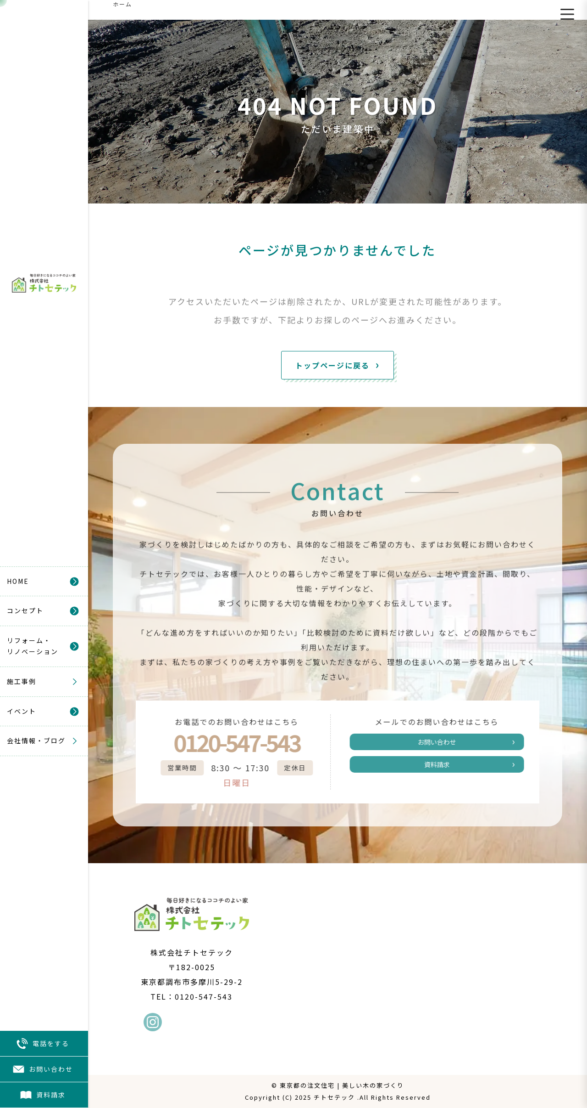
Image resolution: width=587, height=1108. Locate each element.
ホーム (122, 4)
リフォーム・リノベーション (32, 646)
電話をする (43, 1043)
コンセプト (25, 610)
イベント (21, 711)
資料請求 (42, 1095)
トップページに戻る (332, 365)
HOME (18, 581)
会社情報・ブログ (36, 740)
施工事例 (21, 681)
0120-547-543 (228, 742)
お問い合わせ (42, 1069)
